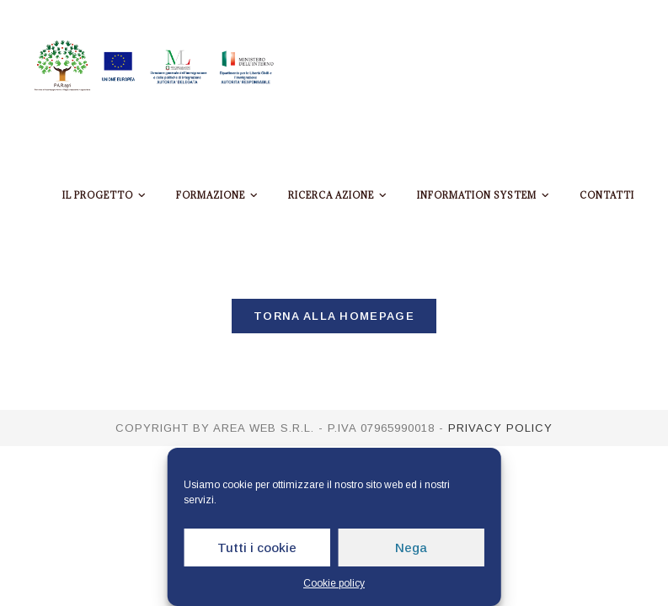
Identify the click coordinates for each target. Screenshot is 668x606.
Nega (411, 547)
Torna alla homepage (334, 316)
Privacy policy (500, 428)
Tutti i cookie (257, 547)
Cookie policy (334, 583)
